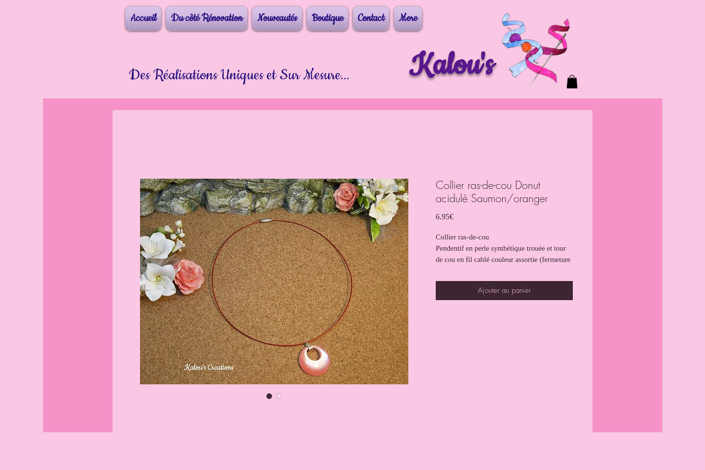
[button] (572, 81)
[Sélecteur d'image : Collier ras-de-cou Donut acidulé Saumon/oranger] (269, 396)
